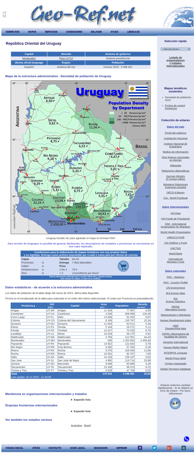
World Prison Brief (175, 358)
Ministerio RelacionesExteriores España (175, 186)
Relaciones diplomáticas (175, 170)
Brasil (87, 425)
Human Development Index (175, 320)
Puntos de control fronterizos (175, 107)
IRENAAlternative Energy (175, 308)
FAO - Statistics (175, 277)
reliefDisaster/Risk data (175, 327)
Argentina (76, 425)
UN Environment (175, 287)
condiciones (74, 31)
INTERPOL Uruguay (175, 352)
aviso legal (77, 448)
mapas (32, 31)
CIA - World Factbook (175, 198)
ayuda (114, 31)
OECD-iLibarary (176, 192)
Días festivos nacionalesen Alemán (175, 159)
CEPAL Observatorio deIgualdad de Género (175, 335)
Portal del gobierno (175, 133)
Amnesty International (175, 342)
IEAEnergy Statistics (175, 300)
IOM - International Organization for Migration (175, 225)
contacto (54, 448)
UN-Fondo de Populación (175, 218)
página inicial (14, 448)
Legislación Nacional (175, 138)
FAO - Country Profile (175, 282)
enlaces (96, 31)
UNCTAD (175, 248)
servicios (51, 31)
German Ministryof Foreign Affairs (175, 177)
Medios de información (175, 151)
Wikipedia (175, 165)
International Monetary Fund (175, 260)
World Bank (175, 253)
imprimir (121, 448)
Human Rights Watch (176, 347)
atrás (36, 448)
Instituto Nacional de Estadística (175, 145)
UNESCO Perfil (175, 237)
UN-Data (176, 213)
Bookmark (101, 448)
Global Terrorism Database (175, 369)
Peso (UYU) (66, 58)
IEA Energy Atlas (175, 293)
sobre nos (12, 31)
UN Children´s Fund (175, 243)
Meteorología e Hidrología (175, 315)
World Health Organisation (176, 232)
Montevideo (29, 58)
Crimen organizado (175, 363)
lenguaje (133, 31)
